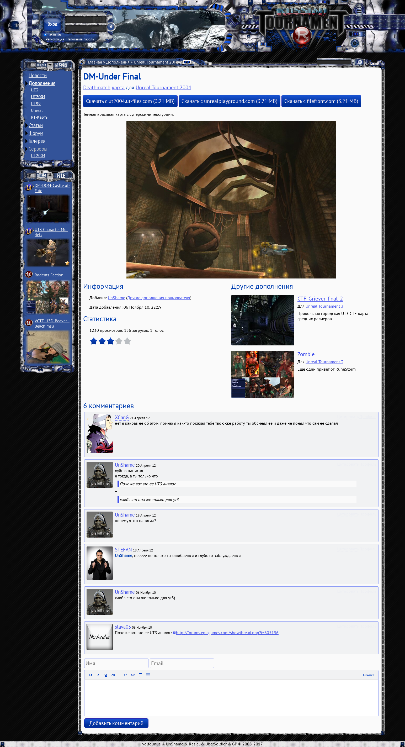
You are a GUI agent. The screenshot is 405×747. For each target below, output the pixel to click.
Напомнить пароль (80, 39)
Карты (188, 62)
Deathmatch (209, 62)
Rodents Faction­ (49, 274)
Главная (95, 62)
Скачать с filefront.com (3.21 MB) (321, 101)
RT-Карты (40, 117)
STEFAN (123, 549)
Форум (36, 133)
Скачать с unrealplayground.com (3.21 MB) (230, 101)
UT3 (34, 89)
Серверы (38, 149)
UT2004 (38, 96)
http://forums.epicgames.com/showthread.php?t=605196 (227, 632)
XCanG (122, 417)
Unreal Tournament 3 (324, 306)
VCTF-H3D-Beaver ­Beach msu (52, 323)
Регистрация (55, 39)
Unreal (37, 110)
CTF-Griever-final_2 (320, 298)
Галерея (37, 141)
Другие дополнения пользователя (158, 297)
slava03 (123, 627)
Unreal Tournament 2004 (156, 62)
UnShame (116, 297)
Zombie (306, 354)
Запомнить (52, 35)
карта (118, 87)
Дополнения (42, 83)
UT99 (36, 103)
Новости (38, 75)
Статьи (36, 125)
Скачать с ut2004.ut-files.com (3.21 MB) (130, 101)
